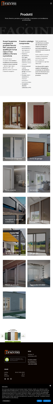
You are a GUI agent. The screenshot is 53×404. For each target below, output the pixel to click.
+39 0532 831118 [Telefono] (32, 364)
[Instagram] (8, 379)
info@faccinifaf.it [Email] (32, 359)
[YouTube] (11, 379)
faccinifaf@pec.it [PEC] (32, 362)
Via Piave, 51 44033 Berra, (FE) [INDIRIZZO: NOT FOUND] (32, 355)
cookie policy (46, 392)
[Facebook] (5, 379)
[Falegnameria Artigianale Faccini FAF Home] (8, 3)
